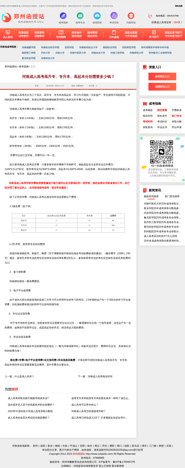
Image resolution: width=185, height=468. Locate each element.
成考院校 (97, 18)
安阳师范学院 (129, 47)
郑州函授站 (11, 66)
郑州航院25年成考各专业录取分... (162, 231)
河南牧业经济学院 (50, 47)
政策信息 (24, 32)
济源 (168, 446)
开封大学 (45, 52)
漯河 (144, 446)
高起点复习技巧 (173, 32)
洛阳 (42, 446)
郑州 (35, 446)
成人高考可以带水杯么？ (85, 404)
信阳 (126, 446)
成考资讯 (24, 36)
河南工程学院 (117, 52)
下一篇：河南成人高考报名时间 (95, 376)
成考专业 (80, 18)
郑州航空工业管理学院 (160, 52)
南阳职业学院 (110, 47)
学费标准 (177, 110)
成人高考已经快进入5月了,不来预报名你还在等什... (99, 417)
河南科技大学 (48, 58)
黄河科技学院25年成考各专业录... (162, 226)
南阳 (57, 446)
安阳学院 (69, 47)
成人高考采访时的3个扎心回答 (160, 236)
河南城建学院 (29, 47)
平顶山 (73, 446)
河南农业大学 (98, 52)
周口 (119, 446)
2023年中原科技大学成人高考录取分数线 (30, 411)
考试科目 (162, 121)
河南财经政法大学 (88, 47)
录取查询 (39, 32)
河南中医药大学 (78, 52)
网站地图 (179, 6)
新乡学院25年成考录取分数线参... (162, 208)
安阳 (82, 446)
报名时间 (92, 36)
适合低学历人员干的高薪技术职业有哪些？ (31, 404)
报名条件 (77, 32)
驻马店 (135, 446)
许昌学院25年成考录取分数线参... (162, 213)
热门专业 (177, 116)
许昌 (64, 446)
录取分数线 (177, 122)
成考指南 (63, 18)
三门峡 (152, 446)
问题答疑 (131, 18)
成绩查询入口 (162, 86)
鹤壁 (161, 446)
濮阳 (111, 446)
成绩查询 (39, 36)
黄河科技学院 (29, 58)
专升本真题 (131, 36)
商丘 (97, 446)
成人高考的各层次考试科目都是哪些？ (29, 417)
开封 (104, 446)
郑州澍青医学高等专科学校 (155, 47)
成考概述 (148, 110)
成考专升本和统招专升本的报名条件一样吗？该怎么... (100, 398)
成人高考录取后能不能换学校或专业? (28, 398)
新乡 (50, 446)
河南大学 (60, 52)
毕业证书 (162, 127)
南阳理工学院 (29, 52)
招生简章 (162, 110)
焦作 (89, 446)
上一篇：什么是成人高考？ (19, 376)
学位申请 (177, 127)
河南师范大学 (136, 52)
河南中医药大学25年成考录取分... (162, 203)
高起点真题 (131, 32)
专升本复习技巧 (173, 36)
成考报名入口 (162, 76)
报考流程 (77, 36)
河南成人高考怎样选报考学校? (88, 411)
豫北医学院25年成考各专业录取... (162, 217)
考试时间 (148, 121)
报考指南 (24, 66)
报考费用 (92, 32)
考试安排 (114, 18)
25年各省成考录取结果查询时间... (162, 240)
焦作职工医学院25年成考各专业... (162, 222)
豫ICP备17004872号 (124, 462)
